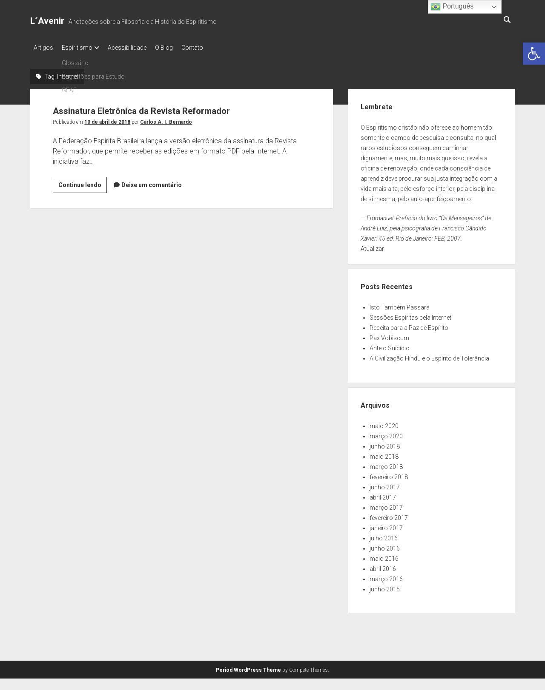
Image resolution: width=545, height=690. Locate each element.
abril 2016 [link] (383, 566)
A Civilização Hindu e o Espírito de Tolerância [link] (429, 355)
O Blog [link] (177, 47)
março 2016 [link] (386, 576)
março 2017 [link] (386, 505)
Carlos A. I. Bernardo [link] (166, 119)
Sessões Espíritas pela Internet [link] (410, 315)
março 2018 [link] (386, 464)
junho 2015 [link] (385, 586)
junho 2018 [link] (385, 443)
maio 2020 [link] (384, 423)
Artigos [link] (43, 47)
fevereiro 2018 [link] (389, 474)
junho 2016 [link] (385, 545)
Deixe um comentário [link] (151, 182)
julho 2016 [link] (384, 535)
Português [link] (451, 7)
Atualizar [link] (372, 246)
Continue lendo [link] (82, 183)
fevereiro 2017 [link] (389, 515)
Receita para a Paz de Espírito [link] (409, 325)
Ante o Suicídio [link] (390, 345)
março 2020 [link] (386, 433)
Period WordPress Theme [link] (248, 667)
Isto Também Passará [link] (400, 304)
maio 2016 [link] (384, 556)
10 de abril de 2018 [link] (107, 119)
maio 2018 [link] (384, 454)
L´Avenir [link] (47, 21)
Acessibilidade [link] (135, 47)
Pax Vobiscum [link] (389, 335)
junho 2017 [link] (385, 484)
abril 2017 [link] (383, 494)
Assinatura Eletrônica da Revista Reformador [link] (175, 107)
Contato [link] (209, 47)
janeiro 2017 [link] (386, 525)
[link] (534, 54)
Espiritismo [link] (81, 47)
